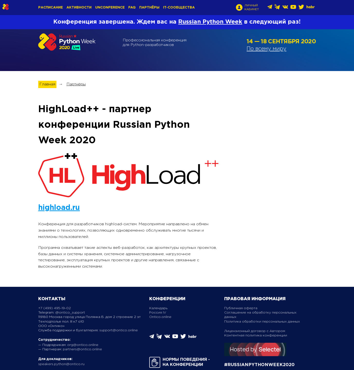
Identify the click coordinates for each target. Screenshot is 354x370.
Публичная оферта (240, 308)
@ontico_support (70, 312)
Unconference (110, 7)
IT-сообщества (179, 7)
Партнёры (149, 7)
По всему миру (266, 48)
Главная (47, 84)
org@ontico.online (82, 344)
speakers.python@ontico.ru (61, 364)
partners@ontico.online (82, 349)
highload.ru (59, 208)
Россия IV (157, 312)
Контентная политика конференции (255, 335)
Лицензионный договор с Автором (254, 331)
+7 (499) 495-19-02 (54, 308)
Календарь (158, 308)
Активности (79, 7)
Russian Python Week (210, 22)
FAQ (132, 7)
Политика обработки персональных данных (262, 321)
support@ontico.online (118, 330)
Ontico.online (160, 317)
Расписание (50, 7)
